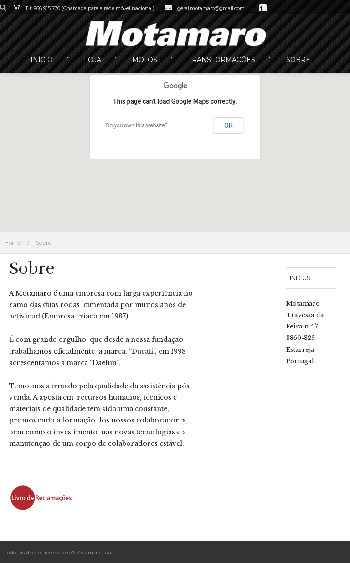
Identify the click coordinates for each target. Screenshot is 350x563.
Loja (92, 60)
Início (42, 60)
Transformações (221, 60)
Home (13, 242)
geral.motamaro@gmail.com (211, 8)
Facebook (263, 7)
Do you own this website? (137, 125)
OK (228, 125)
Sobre (298, 60)
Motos (144, 60)
